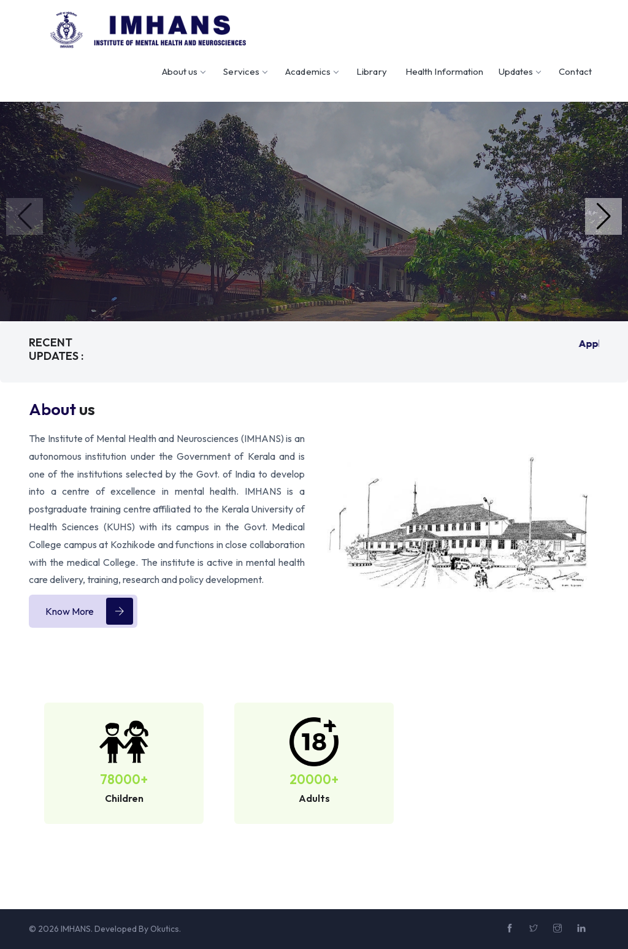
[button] (603, 216)
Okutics (164, 928)
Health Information (444, 71)
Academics (311, 71)
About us (183, 71)
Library (371, 71)
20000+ (314, 779)
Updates (520, 71)
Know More (89, 611)
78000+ (124, 779)
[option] (124, 771)
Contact (575, 71)
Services (245, 71)
